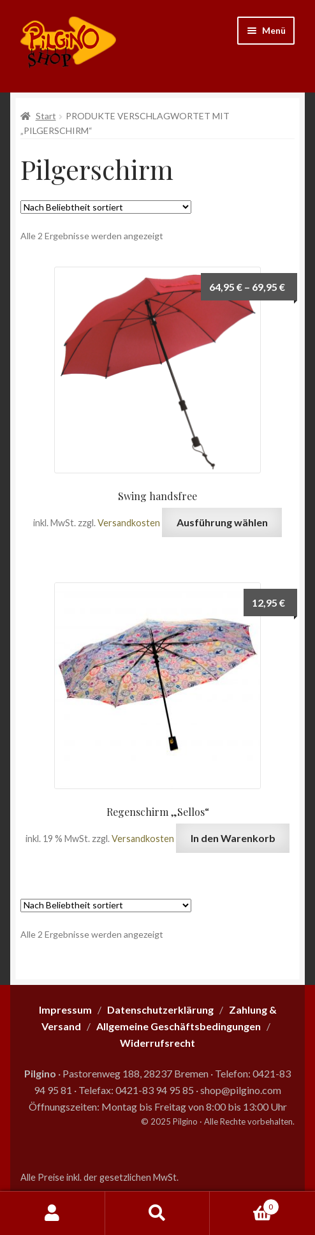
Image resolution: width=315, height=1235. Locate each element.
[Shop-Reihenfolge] (105, 207)
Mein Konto (52, 1213)
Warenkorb (244, 1204)
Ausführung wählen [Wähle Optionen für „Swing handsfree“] (222, 522)
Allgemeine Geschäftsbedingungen (178, 1026)
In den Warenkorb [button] (233, 838)
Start (46, 115)
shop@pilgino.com (240, 1090)
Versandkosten (129, 522)
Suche (157, 1213)
